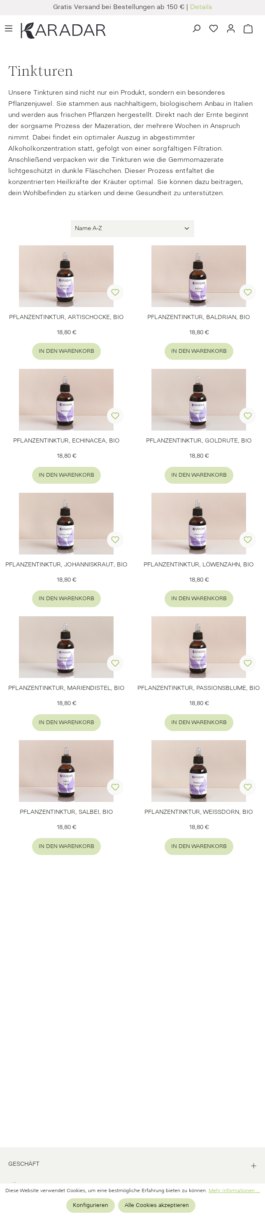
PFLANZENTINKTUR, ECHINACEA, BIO (66, 441)
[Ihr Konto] (230, 27)
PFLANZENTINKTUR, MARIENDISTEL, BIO (66, 688)
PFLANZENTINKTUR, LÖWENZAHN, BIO (199, 565)
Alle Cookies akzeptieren (157, 1205)
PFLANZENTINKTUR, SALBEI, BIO (66, 812)
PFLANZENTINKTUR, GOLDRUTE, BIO (199, 441)
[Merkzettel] (213, 27)
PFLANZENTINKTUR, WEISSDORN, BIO (198, 812)
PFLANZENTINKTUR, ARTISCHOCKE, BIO (66, 317)
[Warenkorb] (248, 27)
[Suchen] (196, 27)
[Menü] (8, 27)
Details (201, 7)
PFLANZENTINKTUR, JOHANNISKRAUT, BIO (66, 565)
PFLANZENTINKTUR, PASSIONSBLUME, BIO (198, 688)
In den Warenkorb (66, 351)
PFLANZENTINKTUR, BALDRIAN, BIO (198, 317)
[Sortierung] (132, 228)
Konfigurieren (90, 1205)
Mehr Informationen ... (234, 1190)
